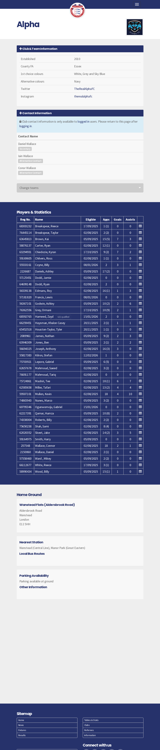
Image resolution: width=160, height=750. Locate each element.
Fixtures (22, 730)
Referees (89, 730)
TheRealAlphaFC (84, 89)
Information (90, 735)
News (21, 725)
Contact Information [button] (35, 113)
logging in (25, 126)
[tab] (80, 48)
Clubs (87, 725)
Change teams (29, 188)
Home (21, 720)
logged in (83, 121)
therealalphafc (83, 96)
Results (22, 735)
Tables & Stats (91, 720)
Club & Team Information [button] (38, 48)
